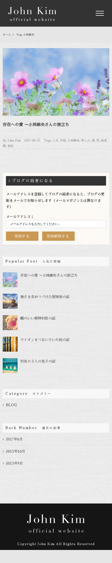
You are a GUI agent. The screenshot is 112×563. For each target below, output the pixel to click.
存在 (63, 140)
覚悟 (10, 146)
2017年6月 (14, 439)
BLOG (11, 405)
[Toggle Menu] (100, 13)
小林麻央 (74, 140)
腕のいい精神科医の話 (37, 318)
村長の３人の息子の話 (37, 361)
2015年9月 (14, 463)
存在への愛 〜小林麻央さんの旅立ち (36, 125)
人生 (55, 140)
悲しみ (85, 140)
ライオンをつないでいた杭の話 (45, 340)
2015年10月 (15, 451)
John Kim (14, 140)
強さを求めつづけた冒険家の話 (45, 297)
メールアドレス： (20, 216)
